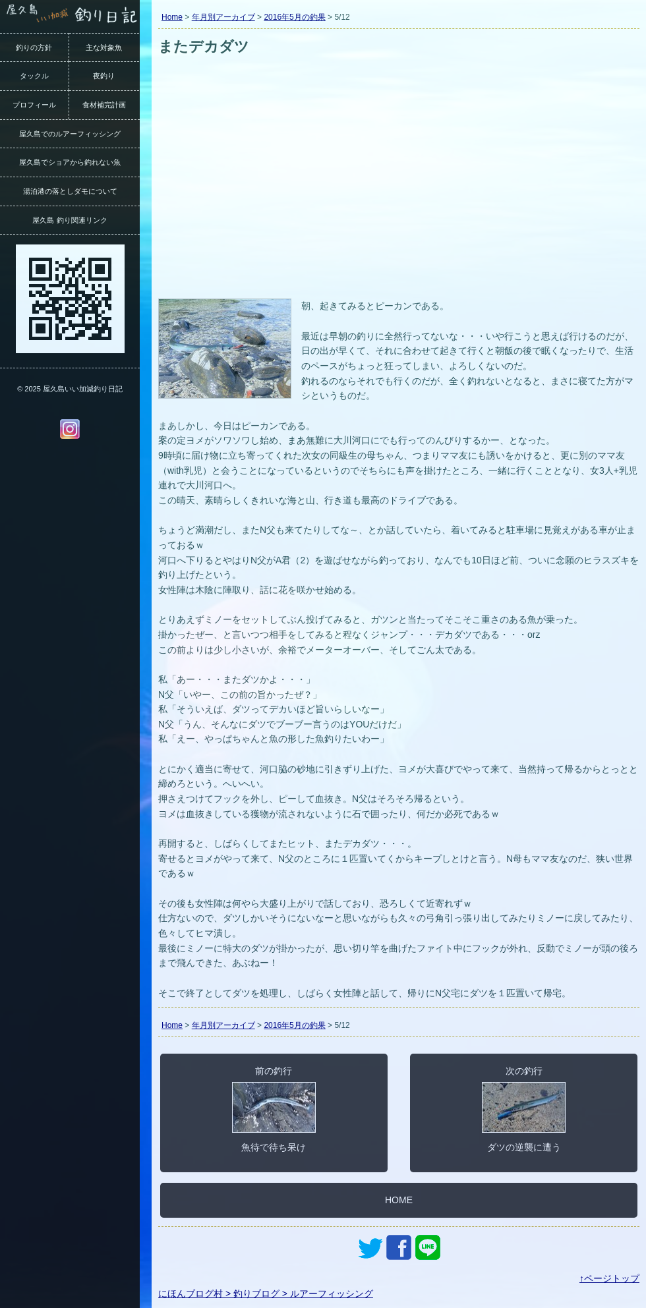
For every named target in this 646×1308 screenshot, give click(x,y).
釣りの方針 (34, 47)
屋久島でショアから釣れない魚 (70, 162)
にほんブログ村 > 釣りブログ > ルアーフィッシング (265, 1293)
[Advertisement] (398, 196)
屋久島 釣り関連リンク (69, 220)
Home (172, 17)
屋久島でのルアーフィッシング (70, 134)
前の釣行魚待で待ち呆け (274, 1109)
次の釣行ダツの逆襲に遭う (524, 1109)
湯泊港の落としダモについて (70, 191)
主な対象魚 (104, 47)
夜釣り (104, 76)
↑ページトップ (609, 1278)
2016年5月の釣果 (294, 17)
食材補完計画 (104, 105)
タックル (34, 76)
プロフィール (34, 105)
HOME (399, 1200)
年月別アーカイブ (223, 17)
